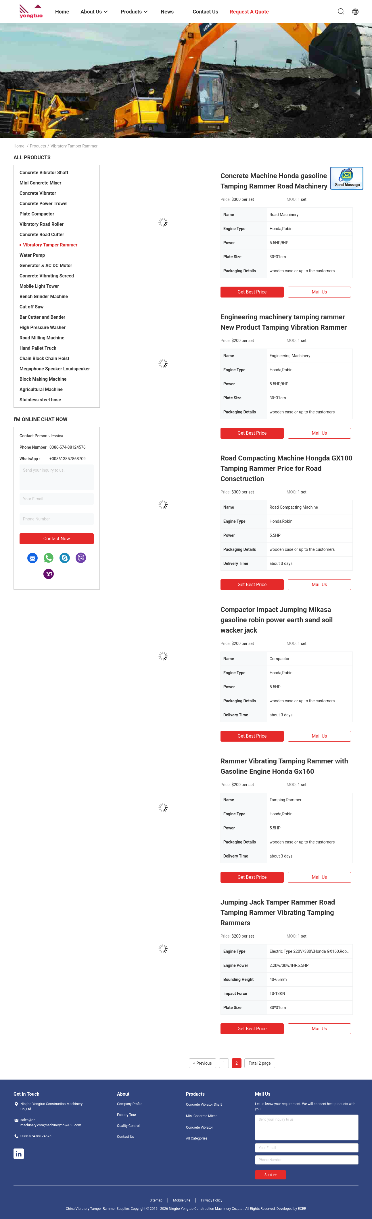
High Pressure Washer (43, 327)
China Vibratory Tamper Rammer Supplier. (98, 1209)
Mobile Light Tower (39, 286)
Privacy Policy (211, 1200)
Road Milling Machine (42, 338)
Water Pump (32, 255)
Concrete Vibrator (38, 193)
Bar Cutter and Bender (42, 317)
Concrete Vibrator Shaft (44, 172)
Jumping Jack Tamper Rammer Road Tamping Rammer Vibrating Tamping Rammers (277, 912)
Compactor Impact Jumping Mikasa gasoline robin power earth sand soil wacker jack (276, 620)
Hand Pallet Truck (38, 348)
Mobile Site (181, 1200)
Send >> (270, 1175)
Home (19, 146)
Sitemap (156, 1200)
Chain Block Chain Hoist (44, 358)
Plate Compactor (37, 214)
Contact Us (125, 1137)
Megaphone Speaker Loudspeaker (55, 369)
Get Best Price (252, 292)
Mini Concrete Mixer (40, 183)
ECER (302, 1209)
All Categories (196, 1138)
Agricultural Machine (41, 389)
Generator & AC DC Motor (46, 265)
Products (38, 146)
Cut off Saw (31, 307)
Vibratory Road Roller (42, 224)
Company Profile (129, 1104)
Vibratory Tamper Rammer (50, 245)
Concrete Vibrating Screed (47, 276)
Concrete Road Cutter (42, 234)
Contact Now (56, 538)
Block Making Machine (43, 379)
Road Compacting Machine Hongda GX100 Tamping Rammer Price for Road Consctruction (286, 468)
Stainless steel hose (40, 400)
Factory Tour (126, 1115)
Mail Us (319, 292)
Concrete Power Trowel (44, 203)
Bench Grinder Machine (44, 296)
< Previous (202, 1063)
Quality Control (128, 1126)
